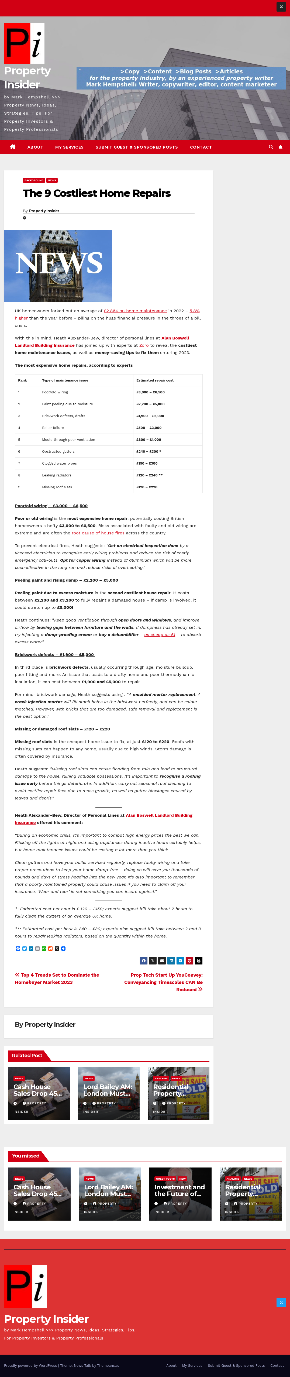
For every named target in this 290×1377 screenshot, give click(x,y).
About (35, 147)
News (52, 180)
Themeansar (107, 1366)
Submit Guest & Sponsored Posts (137, 147)
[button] (271, 147)
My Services (69, 147)
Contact (201, 147)
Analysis (161, 1078)
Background (34, 180)
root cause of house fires (98, 532)
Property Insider (44, 210)
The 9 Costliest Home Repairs (96, 193)
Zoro (144, 345)
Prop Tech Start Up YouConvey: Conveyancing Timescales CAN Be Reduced (163, 982)
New (182, 1178)
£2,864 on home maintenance (135, 310)
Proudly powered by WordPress (31, 1366)
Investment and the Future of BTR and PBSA (179, 1193)
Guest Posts (165, 1178)
